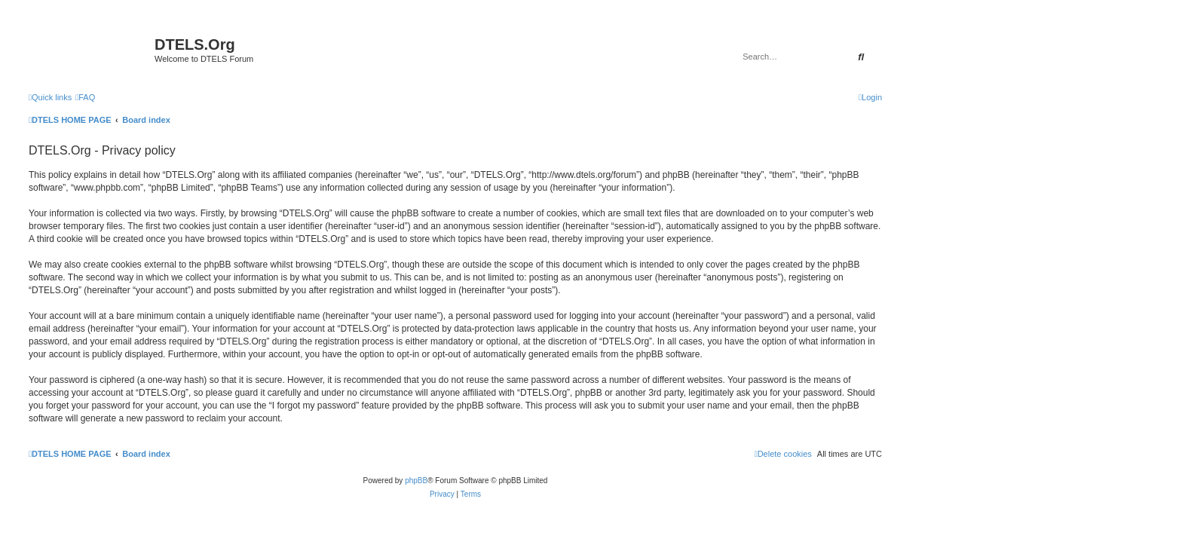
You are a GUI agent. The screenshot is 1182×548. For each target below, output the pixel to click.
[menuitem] (85, 97)
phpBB (416, 480)
